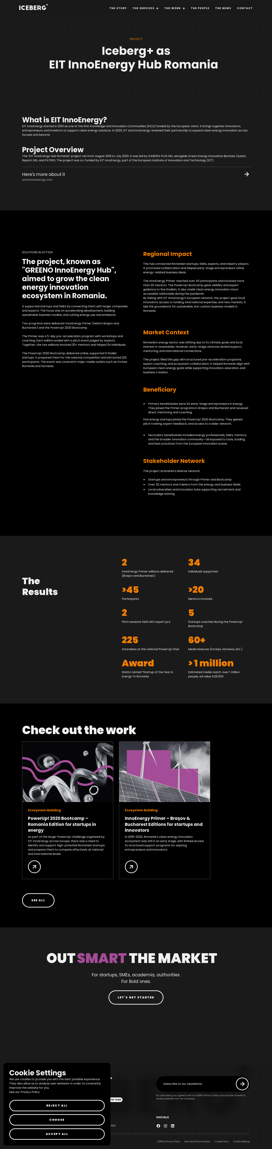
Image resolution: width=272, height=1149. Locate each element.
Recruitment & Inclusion (197, 1141)
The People (200, 8)
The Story (118, 8)
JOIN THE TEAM (112, 1099)
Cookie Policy (222, 1141)
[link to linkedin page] (172, 1125)
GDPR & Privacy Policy (168, 1141)
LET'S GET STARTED (136, 997)
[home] (32, 7)
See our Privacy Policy (24, 1092)
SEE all (38, 900)
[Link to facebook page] (158, 1125)
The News (223, 8)
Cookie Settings (241, 1141)
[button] (146, 8)
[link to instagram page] (165, 1125)
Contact (245, 8)
